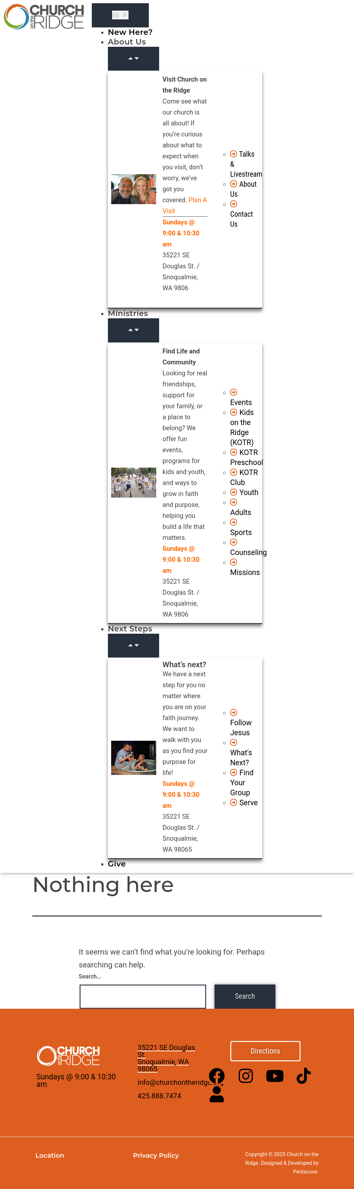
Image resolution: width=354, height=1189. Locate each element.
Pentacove (305, 1172)
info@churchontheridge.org (181, 1082)
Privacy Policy (156, 1155)
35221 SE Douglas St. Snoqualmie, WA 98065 (166, 1058)
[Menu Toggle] (120, 15)
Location (49, 1155)
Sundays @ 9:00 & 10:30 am (76, 1081)
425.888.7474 (159, 1096)
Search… (90, 976)
